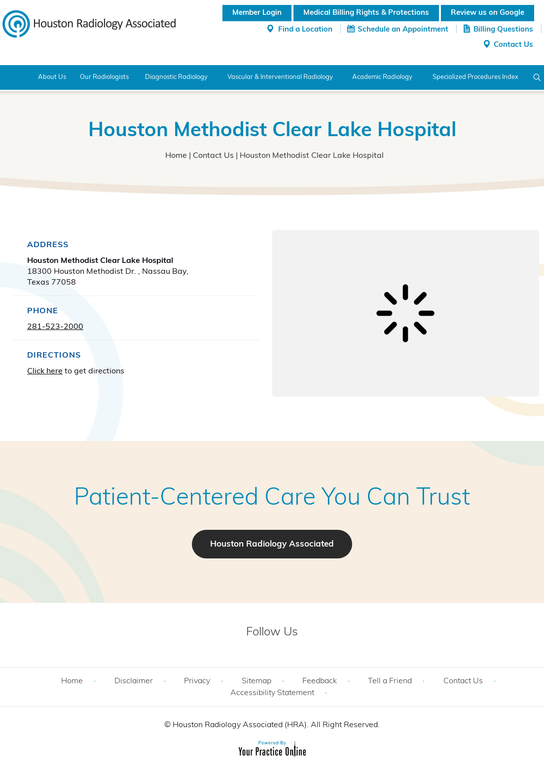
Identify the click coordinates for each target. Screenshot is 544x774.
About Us (52, 77)
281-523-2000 (55, 327)
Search (537, 77)
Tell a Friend (390, 681)
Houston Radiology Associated (272, 544)
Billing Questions (503, 30)
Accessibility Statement (272, 693)
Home (13, 77)
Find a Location (305, 30)
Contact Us (513, 45)
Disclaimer (133, 681)
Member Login (257, 13)
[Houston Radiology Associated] (89, 23)
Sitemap (256, 681)
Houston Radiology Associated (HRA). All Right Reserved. (275, 725)
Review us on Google (487, 13)
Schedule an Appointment (403, 30)
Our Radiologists (104, 77)
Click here (45, 371)
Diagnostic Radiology (176, 77)
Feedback (319, 681)
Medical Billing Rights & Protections (366, 13)
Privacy (197, 681)
